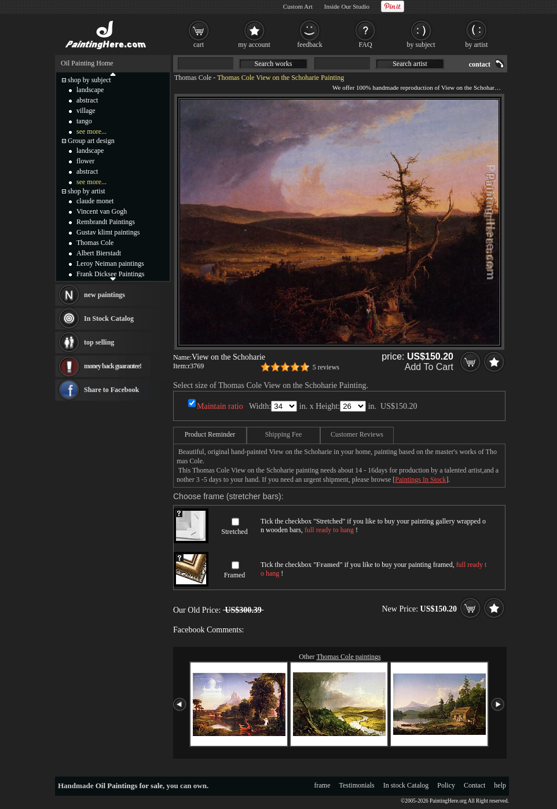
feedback (309, 45)
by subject (421, 45)
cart (198, 45)
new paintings (104, 295)
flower (85, 161)
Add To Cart (429, 367)
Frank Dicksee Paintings (110, 274)
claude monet (94, 201)
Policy (446, 785)
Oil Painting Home (87, 63)
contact (479, 64)
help (500, 785)
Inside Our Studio (346, 6)
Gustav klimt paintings (108, 232)
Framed (234, 575)
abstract (87, 100)
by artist (477, 45)
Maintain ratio (220, 406)
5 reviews (326, 367)
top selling (99, 342)
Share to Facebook (111, 390)
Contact (474, 785)
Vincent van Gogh (101, 211)
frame (322, 785)
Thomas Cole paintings (348, 657)
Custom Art (298, 6)
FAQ (365, 45)
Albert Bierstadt (98, 253)
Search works (273, 64)
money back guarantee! (112, 366)
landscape (90, 90)
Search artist (410, 64)
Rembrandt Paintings (105, 222)
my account (254, 45)
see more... (91, 131)
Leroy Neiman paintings (110, 263)
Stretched (234, 532)
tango (84, 121)
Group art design (91, 141)
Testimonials (357, 785)
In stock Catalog (406, 785)
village (86, 111)
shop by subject (89, 80)
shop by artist (86, 191)
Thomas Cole (192, 78)
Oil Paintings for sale (129, 785)
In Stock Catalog (109, 318)
